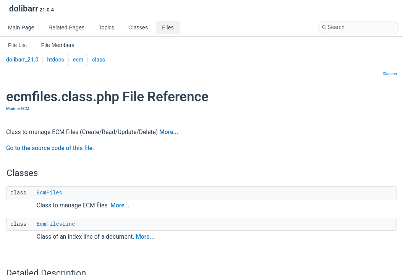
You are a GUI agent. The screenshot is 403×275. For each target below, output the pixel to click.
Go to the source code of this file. (50, 148)
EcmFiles (49, 193)
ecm (78, 60)
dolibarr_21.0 (22, 60)
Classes (389, 73)
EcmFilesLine (56, 224)
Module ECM (17, 108)
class (98, 60)
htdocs (55, 60)
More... (168, 132)
